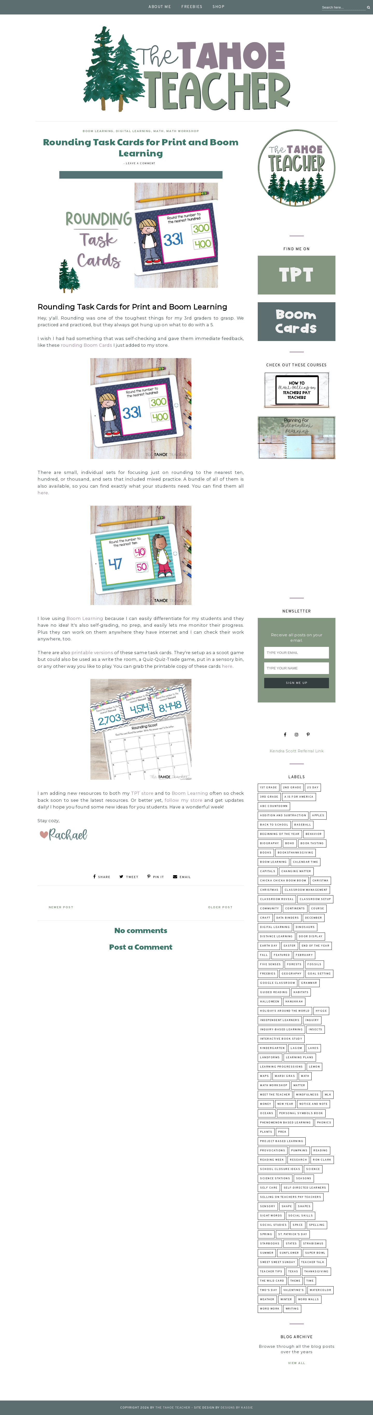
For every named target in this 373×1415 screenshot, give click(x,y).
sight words (271, 1215)
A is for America (299, 797)
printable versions (92, 652)
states (291, 1243)
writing (292, 1309)
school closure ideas (280, 1169)
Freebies (191, 7)
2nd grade (292, 787)
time (310, 1281)
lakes (313, 1048)
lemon (314, 1067)
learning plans (300, 1057)
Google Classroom (277, 983)
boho (290, 843)
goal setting (319, 973)
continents (295, 908)
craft (265, 918)
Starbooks (270, 1243)
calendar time (305, 862)
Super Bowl (315, 1253)
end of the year (316, 946)
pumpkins (299, 1150)
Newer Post (62, 907)
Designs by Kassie (237, 1408)
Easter (290, 946)
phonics (324, 1122)
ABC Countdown (274, 806)
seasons (304, 1178)
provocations (272, 1150)
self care (269, 1188)
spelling (317, 1225)
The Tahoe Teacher (172, 1408)
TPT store (142, 793)
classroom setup (315, 899)
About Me (159, 7)
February (304, 955)
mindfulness (307, 1094)
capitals (267, 871)
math (158, 131)
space (298, 1225)
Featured (282, 955)
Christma (320, 880)
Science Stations (275, 1178)
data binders (287, 918)
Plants (266, 1132)
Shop (219, 7)
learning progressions (281, 1067)
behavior (314, 834)
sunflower (289, 1253)
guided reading (274, 992)
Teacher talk (312, 1262)
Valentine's (293, 1290)
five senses (270, 964)
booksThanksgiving (296, 852)
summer (267, 1253)
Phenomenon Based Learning (285, 1122)
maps (264, 1076)
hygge (321, 1011)
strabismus (313, 1243)
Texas (293, 1271)
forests (294, 964)
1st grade (268, 787)
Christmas (269, 890)
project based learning (281, 1141)
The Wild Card (272, 1281)
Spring (266, 1234)
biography (269, 843)
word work (270, 1309)
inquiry (312, 1020)
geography (292, 973)
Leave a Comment (140, 163)
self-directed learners (305, 1188)
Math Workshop (182, 131)
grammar (309, 983)
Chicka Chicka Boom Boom (283, 880)
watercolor (320, 1290)
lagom (296, 1048)
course (317, 908)
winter (286, 1299)
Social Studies (273, 1225)
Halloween (269, 1001)
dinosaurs (305, 927)
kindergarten (272, 1048)
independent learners (279, 1020)
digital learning (133, 131)
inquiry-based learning (281, 1029)
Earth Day (269, 946)
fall (264, 955)
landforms (270, 1057)
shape (287, 1206)
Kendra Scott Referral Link (297, 750)
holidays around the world (285, 1011)
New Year (285, 1104)
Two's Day (268, 1290)
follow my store (183, 800)
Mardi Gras (285, 1076)
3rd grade (269, 797)
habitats (301, 992)
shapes (304, 1206)
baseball (302, 825)
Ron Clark (322, 1160)
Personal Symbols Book (301, 1113)
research (298, 1160)
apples (318, 815)
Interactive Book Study (281, 1039)
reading (320, 1150)
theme (295, 1281)
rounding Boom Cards (86, 345)
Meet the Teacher (275, 1094)
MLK (328, 1094)
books (266, 852)
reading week (272, 1160)
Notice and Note (313, 1104)
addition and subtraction (283, 815)
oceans (266, 1113)
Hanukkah (294, 1001)
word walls (308, 1299)
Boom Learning (98, 131)
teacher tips (271, 1271)
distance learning (276, 936)
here (43, 492)
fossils (314, 964)
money (265, 1104)
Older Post (219, 907)
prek (282, 1132)
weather (267, 1299)
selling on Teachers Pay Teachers (290, 1197)
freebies (268, 973)
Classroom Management (306, 890)
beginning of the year (280, 834)
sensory (268, 1206)
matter (299, 1085)
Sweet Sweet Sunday (277, 1262)
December (313, 918)
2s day (313, 787)
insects (315, 1029)
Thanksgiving (316, 1271)
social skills (300, 1215)
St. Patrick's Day (292, 1234)
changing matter (296, 871)
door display (311, 936)
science (313, 1169)
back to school (274, 825)
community (269, 908)
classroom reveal (277, 899)
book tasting (312, 843)
